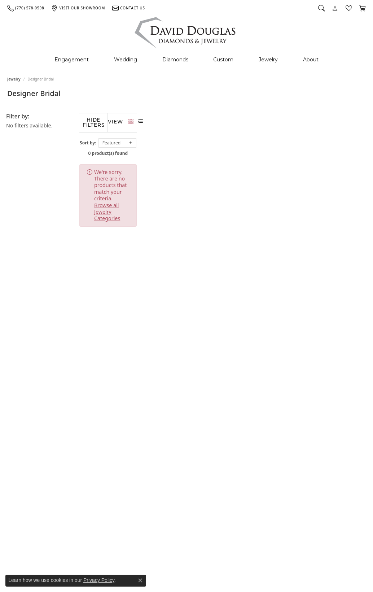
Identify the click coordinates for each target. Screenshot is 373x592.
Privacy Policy (98, 580)
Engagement (71, 59)
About (311, 59)
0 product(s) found (222, 151)
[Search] (321, 8)
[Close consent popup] (140, 580)
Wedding (125, 59)
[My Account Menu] (335, 8)
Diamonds (175, 59)
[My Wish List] (349, 8)
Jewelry (268, 59)
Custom (223, 59)
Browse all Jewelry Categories (274, 170)
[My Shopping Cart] (362, 8)
